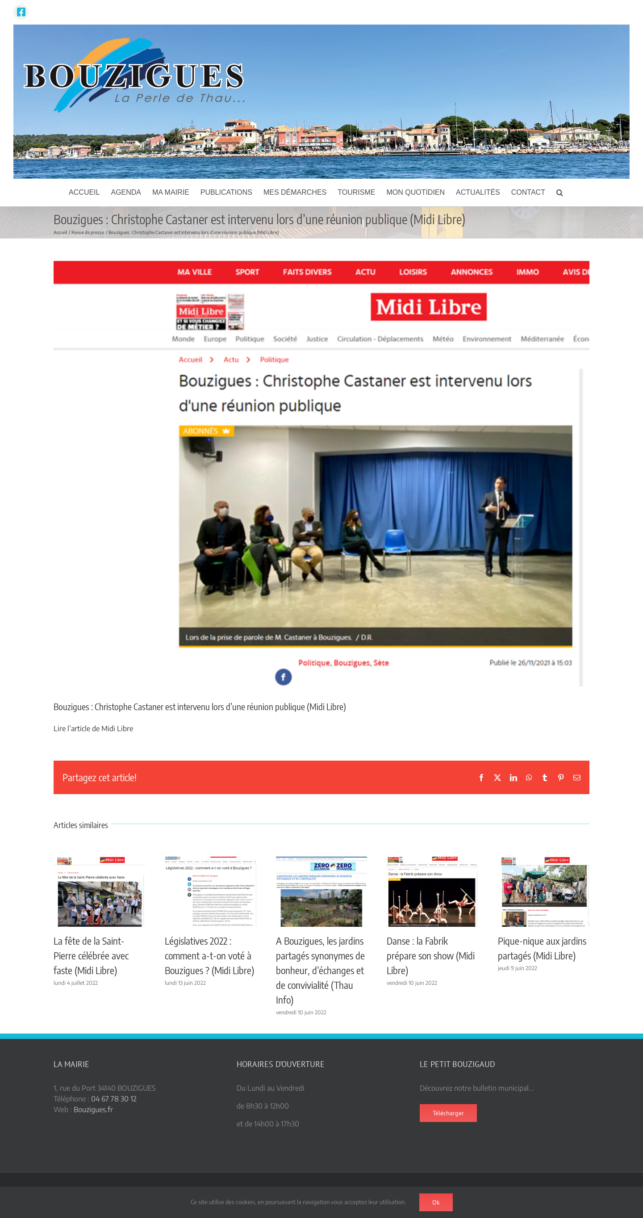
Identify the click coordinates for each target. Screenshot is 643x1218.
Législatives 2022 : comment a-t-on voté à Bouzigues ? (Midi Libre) (209, 955)
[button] (559, 192)
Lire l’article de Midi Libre (93, 728)
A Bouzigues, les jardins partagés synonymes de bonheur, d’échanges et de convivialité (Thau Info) (320, 970)
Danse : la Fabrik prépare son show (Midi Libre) (431, 955)
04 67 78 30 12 (114, 1098)
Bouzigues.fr (93, 1109)
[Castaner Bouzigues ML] (321, 473)
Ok (436, 1202)
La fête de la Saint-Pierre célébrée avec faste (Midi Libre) (91, 955)
